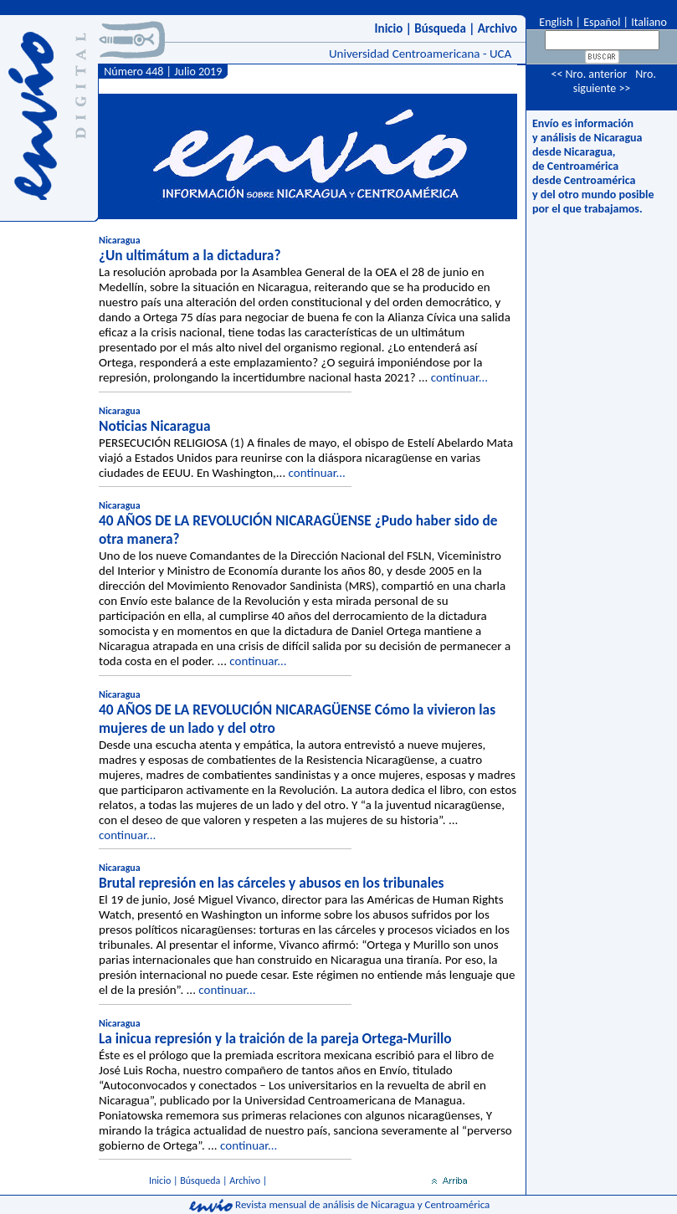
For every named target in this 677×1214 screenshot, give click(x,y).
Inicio (389, 28)
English (554, 22)
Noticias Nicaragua (155, 426)
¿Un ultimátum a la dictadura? (189, 255)
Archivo (497, 28)
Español (601, 22)
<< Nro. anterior (589, 74)
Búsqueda (440, 28)
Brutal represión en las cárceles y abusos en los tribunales (271, 882)
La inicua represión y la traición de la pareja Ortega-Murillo (275, 1038)
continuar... (459, 377)
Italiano (649, 22)
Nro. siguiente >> (614, 81)
